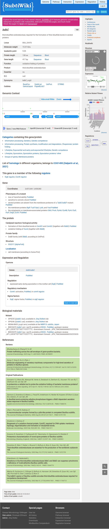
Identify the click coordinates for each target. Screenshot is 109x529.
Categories (7, 137)
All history (33, 516)
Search (103, 12)
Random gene (91, 31)
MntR (22, 24)
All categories (91, 29)
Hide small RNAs (47, 100)
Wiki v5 (46, 20)
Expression (79, 2)
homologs (14, 163)
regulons (46, 173)
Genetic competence (39, 141)
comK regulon (38, 292)
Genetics (27, 141)
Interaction (67, 2)
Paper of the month (93, 25)
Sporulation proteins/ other (50, 154)
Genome (45, 2)
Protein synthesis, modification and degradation (42, 144)
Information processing (14, 141)
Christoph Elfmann (19, 516)
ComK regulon (21, 177)
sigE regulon (39, 300)
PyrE (74, 211)
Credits (89, 35)
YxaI (49, 208)
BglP (28, 208)
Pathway (56, 2)
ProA (54, 211)
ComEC (40, 227)
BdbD (66, 227)
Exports (89, 40)
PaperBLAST (40, 87)
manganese (32, 24)
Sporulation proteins (31, 154)
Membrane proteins (26, 157)
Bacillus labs (91, 27)
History (102, 2)
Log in (102, 6)
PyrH (70, 211)
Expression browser (63, 521)
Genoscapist (28, 87)
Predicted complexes (93, 38)
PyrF (7, 213)
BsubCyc (26, 85)
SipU (37, 208)
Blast (47, 56)
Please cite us (91, 33)
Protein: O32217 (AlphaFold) (91, 69)
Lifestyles (8, 150)
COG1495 (58, 163)
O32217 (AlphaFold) (16, 245)
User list (32, 513)
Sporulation (17, 154)
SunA (26, 229)
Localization (11, 249)
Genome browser (62, 513)
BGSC (43, 327)
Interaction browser (63, 518)
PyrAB (64, 211)
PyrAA (59, 211)
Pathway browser (62, 516)
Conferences (91, 22)
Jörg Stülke (40, 319)
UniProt (49, 85)
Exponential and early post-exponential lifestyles (32, 150)
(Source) (104, 90)
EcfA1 (17, 213)
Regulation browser (63, 524)
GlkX (49, 211)
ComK (12, 292)
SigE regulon (10, 177)
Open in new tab (71, 303)
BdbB (42, 229)
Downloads (33, 521)
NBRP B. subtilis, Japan (50, 325)
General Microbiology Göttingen (14, 513)
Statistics (32, 518)
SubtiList (38, 85)
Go (98, 12)
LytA (41, 208)
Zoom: (59, 100)
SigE (53, 284)
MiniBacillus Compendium (39, 524)
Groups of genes (11, 157)
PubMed (30, 197)
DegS (12, 213)
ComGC (49, 227)
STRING (61, 85)
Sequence (37, 56)
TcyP (32, 208)
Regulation (92, 2)
